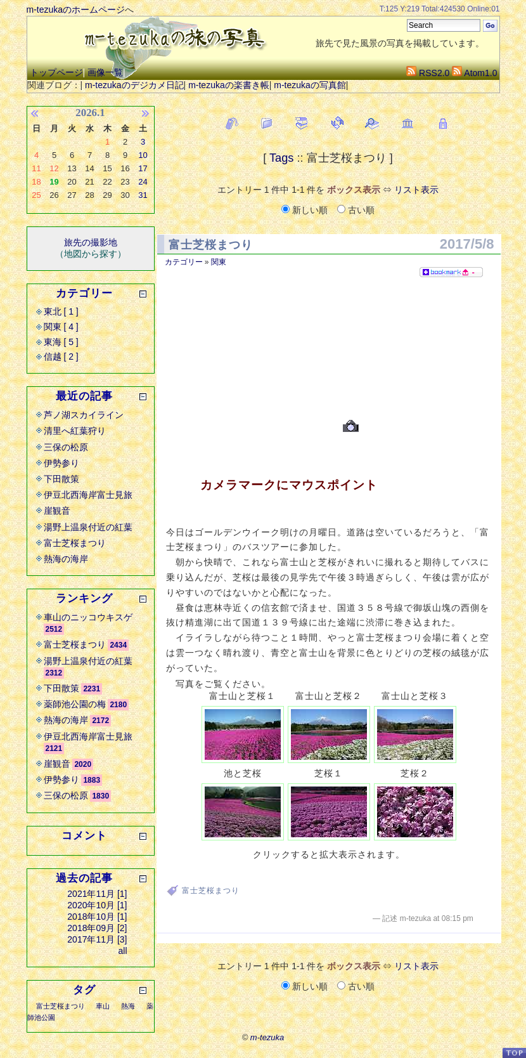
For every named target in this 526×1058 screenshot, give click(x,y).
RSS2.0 (427, 73)
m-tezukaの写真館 (310, 85)
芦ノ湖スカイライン (84, 415)
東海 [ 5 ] (61, 342)
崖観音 (57, 511)
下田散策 (61, 479)
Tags (281, 158)
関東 (218, 262)
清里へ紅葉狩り (75, 431)
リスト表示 (416, 190)
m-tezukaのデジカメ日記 (134, 85)
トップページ (56, 72)
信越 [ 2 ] (61, 356)
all (122, 951)
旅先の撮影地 (90, 242)
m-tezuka (267, 1037)
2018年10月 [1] (97, 916)
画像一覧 (105, 72)
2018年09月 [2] (97, 928)
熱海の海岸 (66, 559)
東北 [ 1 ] (61, 311)
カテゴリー (184, 262)
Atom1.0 (474, 73)
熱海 (128, 1006)
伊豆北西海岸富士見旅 (88, 495)
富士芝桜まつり (211, 244)
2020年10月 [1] (97, 905)
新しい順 (305, 210)
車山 (103, 1006)
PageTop (514, 1052)
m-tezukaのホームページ (76, 9)
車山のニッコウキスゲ (88, 617)
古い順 (356, 210)
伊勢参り (61, 463)
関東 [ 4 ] (61, 327)
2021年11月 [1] (97, 894)
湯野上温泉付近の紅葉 (88, 527)
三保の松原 (66, 447)
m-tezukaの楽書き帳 (228, 85)
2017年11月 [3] (97, 939)
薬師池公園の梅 (75, 704)
